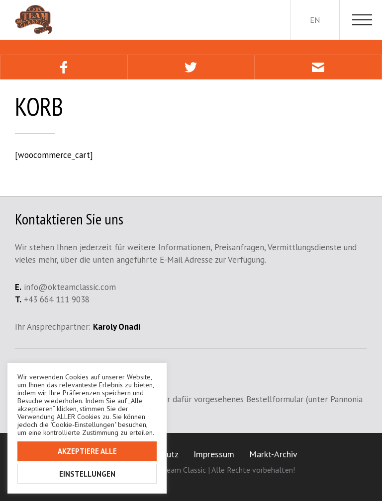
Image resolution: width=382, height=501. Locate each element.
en (315, 20)
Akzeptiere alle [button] (87, 451)
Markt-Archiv (273, 454)
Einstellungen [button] (87, 474)
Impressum (213, 454)
